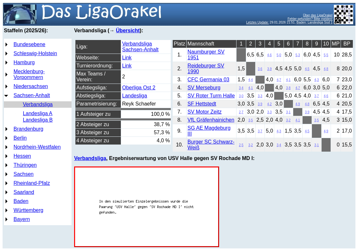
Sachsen (24, 174)
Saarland (24, 192)
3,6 (260, 69)
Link (126, 57)
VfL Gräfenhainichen (211, 120)
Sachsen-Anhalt (32, 95)
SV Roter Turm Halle (211, 95)
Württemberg (28, 210)
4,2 (269, 104)
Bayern (22, 219)
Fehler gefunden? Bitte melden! (310, 19)
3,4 (241, 88)
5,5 (326, 55)
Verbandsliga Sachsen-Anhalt (140, 46)
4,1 (288, 80)
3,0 (241, 96)
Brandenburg (29, 129)
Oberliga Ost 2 (138, 87)
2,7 (241, 112)
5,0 (279, 55)
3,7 (316, 96)
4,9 (297, 104)
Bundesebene (29, 44)
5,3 (297, 55)
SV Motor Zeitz (205, 112)
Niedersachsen (31, 86)
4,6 (269, 55)
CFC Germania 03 (208, 79)
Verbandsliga (38, 104)
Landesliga (134, 95)
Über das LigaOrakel (318, 15)
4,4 (250, 80)
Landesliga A (38, 113)
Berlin (20, 138)
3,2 (288, 120)
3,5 (250, 120)
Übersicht (128, 30)
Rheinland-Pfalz (32, 183)
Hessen (22, 156)
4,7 (279, 80)
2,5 (241, 145)
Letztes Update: (257, 22)
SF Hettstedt (202, 103)
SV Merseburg (204, 87)
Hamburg (24, 62)
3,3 (260, 96)
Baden (21, 201)
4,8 (326, 69)
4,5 (307, 69)
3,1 (288, 112)
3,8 (288, 88)
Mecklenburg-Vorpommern (29, 74)
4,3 (316, 80)
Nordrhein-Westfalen (37, 147)
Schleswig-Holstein (35, 53)
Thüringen (25, 165)
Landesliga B (38, 120)
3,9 (269, 69)
